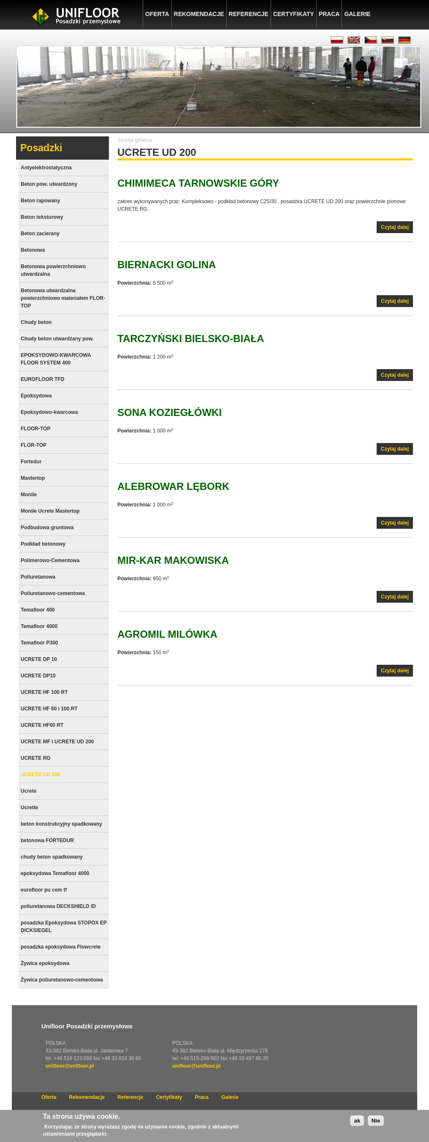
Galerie (357, 14)
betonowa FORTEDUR (47, 840)
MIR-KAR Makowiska (173, 560)
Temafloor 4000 (39, 626)
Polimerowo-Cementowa (50, 560)
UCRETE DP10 (38, 676)
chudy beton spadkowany (52, 857)
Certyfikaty (293, 14)
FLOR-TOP (33, 445)
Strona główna (134, 140)
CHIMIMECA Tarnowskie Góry (198, 183)
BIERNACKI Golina (166, 264)
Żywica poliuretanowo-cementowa (62, 980)
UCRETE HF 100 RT (44, 692)
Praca (329, 14)
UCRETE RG (36, 758)
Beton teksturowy (42, 217)
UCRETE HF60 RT (42, 725)
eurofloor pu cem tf (44, 890)
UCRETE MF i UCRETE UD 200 (57, 742)
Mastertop (33, 478)
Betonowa (33, 250)
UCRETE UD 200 (40, 775)
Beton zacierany (40, 234)
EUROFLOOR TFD (42, 379)
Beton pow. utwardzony (49, 184)
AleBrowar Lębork (173, 486)
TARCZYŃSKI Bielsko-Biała (190, 338)
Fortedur (31, 462)
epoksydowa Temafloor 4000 (55, 873)
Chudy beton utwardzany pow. (57, 339)
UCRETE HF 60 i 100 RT (49, 709)
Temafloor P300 (39, 643)
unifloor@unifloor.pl (70, 1066)
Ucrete (28, 791)
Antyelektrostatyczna (46, 168)
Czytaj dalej (397, 228)
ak (357, 1124)
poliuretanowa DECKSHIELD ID (58, 906)
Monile (29, 495)
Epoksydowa (36, 396)
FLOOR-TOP (35, 429)
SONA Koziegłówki (169, 412)
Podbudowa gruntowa (47, 527)
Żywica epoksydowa (45, 963)
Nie (376, 1124)
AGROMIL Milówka (167, 634)
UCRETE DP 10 (39, 659)
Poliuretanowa (38, 577)
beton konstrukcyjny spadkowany (61, 824)
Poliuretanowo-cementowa (53, 593)
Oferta (157, 14)
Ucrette (29, 807)
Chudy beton (36, 322)
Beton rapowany (40, 201)
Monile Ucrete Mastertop (50, 511)
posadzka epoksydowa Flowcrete (60, 947)
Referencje (249, 14)
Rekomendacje (199, 14)
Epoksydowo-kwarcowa (49, 412)
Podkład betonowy (43, 544)
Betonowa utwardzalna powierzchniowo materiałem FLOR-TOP (63, 298)
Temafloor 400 (37, 610)
